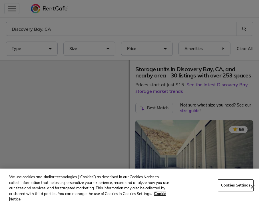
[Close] (252, 187)
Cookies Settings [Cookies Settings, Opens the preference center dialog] (235, 185)
